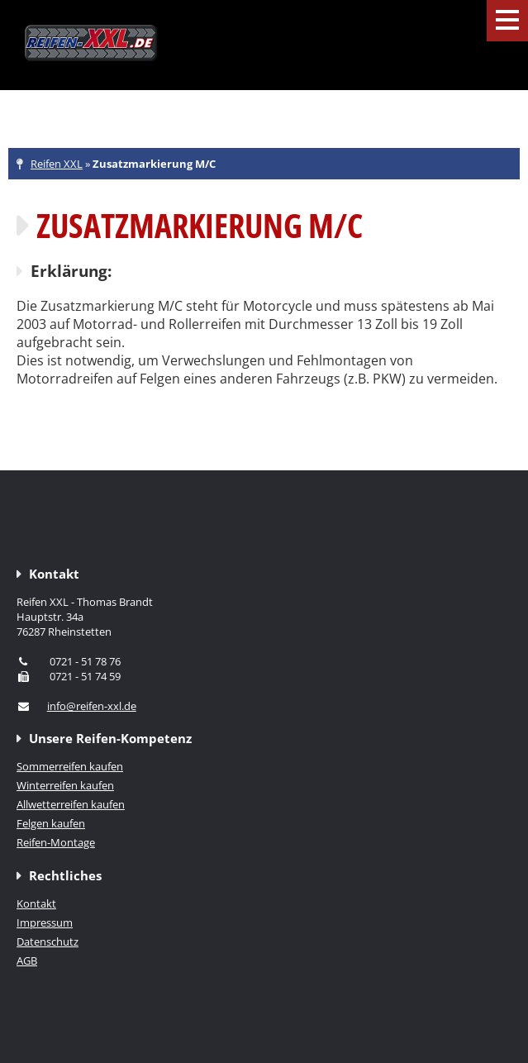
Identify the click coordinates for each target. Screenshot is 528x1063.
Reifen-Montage (56, 842)
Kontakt (36, 903)
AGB (27, 960)
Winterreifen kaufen (65, 785)
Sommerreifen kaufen (70, 766)
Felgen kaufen (51, 823)
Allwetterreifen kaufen (71, 804)
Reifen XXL (57, 163)
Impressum (45, 922)
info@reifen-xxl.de (91, 705)
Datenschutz (47, 941)
